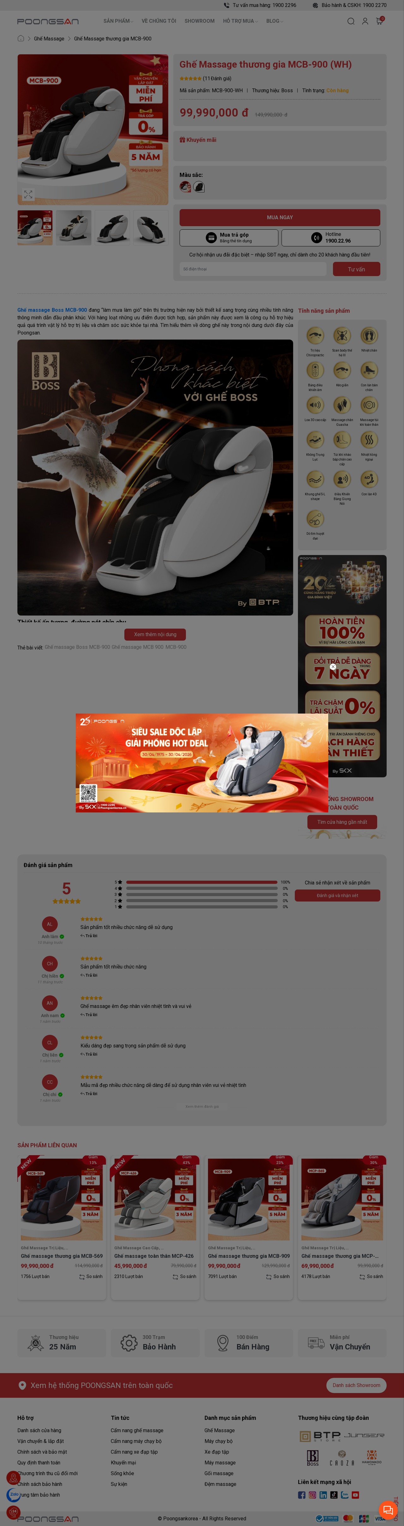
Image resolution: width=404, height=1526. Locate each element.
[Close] (333, 667)
